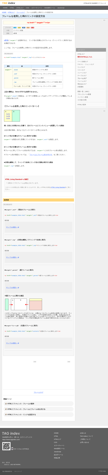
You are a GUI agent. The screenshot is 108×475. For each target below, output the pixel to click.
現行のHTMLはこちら (85, 57)
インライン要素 (18, 30)
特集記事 (57, 458)
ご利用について (85, 439)
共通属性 (81, 87)
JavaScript (60, 8)
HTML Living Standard (58, 187)
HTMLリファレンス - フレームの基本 (21, 404)
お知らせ (83, 433)
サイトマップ (18, 471)
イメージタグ (82, 73)
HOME (5, 8)
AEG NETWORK (15, 464)
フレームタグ (20, 12)
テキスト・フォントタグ (86, 64)
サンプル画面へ (11, 227)
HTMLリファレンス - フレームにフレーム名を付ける (26, 409)
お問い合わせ (84, 442)
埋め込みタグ (82, 84)
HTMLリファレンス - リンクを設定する (22, 414)
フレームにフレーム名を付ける (41, 154)
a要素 (15, 33)
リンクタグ (81, 67)
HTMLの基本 (82, 104)
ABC (86, 91)
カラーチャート (37, 8)
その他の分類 (82, 100)
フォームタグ (82, 81)
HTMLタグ (20, 8)
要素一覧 (81, 91)
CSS (27, 8)
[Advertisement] (21, 375)
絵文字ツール (58, 455)
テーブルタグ (82, 75)
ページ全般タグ (83, 61)
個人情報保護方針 (7, 471)
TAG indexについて (86, 436)
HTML (12, 8)
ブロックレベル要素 (84, 94)
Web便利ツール (49, 8)
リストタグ (81, 70)
